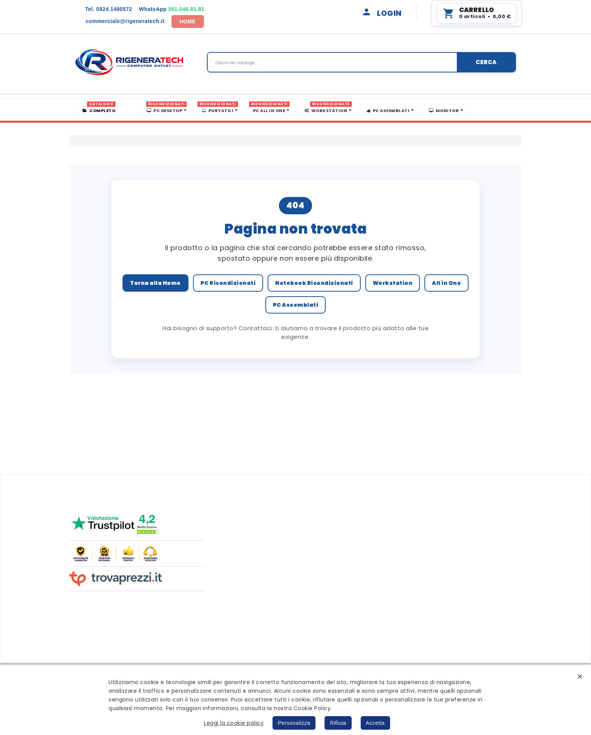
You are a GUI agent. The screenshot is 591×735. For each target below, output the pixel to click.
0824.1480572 (108, 9)
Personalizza (294, 723)
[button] (579, 676)
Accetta (375, 723)
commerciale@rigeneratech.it (125, 21)
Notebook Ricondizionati (314, 283)
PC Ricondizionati (228, 283)
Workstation (393, 283)
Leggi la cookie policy (233, 723)
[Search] (361, 62)
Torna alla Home (155, 283)
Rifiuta (338, 723)
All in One (446, 283)
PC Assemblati (295, 305)
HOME (187, 21)
